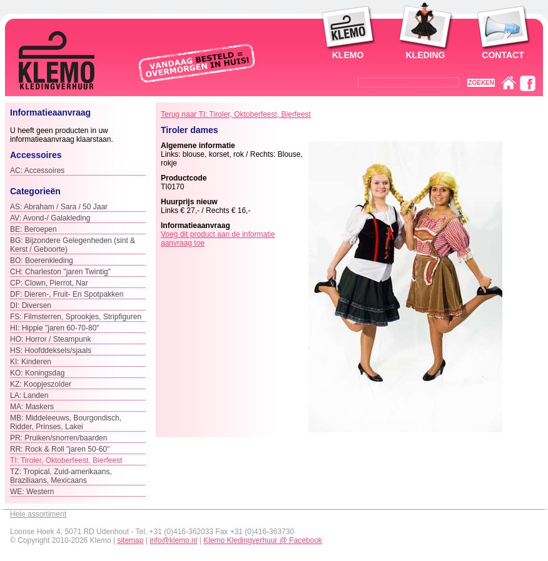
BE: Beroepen (33, 229)
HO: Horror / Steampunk (50, 339)
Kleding (425, 55)
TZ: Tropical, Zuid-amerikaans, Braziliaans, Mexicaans (61, 476)
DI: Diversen (30, 305)
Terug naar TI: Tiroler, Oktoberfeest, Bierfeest (236, 114)
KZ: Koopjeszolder (40, 384)
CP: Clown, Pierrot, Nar (49, 283)
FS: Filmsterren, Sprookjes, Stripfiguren (75, 316)
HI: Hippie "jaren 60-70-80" (54, 328)
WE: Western (32, 491)
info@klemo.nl (173, 540)
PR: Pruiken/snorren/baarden (58, 438)
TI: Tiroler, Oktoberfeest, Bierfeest (66, 460)
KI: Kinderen (30, 361)
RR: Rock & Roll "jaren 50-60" (59, 449)
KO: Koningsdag (37, 373)
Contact (503, 55)
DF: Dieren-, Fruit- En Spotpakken (66, 294)
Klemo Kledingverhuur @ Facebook (262, 540)
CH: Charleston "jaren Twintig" (60, 271)
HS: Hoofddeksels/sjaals (50, 350)
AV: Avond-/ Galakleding (50, 218)
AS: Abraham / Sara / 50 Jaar (59, 206)
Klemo (348, 55)
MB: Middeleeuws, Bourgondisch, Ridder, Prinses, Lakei (65, 422)
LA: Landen (29, 395)
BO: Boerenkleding (41, 260)
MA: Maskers (32, 406)
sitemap (130, 540)
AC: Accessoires (37, 170)
